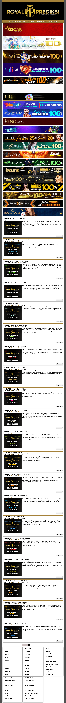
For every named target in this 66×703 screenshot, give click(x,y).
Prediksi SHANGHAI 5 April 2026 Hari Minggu (16, 559)
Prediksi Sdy (22, 603)
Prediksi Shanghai (26, 561)
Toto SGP (6, 693)
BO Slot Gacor (7, 683)
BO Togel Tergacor (49, 669)
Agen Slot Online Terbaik (10, 680)
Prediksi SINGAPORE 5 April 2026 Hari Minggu (16, 495)
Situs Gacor (47, 651)
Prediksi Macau (23, 369)
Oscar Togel (27, 654)
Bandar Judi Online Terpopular (51, 664)
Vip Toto (6, 674)
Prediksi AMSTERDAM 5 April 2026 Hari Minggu (17, 474)
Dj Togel (6, 651)
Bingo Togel (27, 657)
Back (23, 644)
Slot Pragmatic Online (9, 677)
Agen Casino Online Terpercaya (31, 693)
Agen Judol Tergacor (29, 698)
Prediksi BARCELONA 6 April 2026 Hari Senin (16, 218)
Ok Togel (6, 657)
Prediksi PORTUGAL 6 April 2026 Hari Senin (16, 261)
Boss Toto (27, 665)
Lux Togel (27, 660)
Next (43, 644)
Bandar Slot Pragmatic (50, 659)
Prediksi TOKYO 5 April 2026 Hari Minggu (15, 389)
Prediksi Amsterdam (24, 475)
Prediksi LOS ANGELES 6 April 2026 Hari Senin (16, 240)
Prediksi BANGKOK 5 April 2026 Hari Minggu (16, 517)
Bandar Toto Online (9, 688)
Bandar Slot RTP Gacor (30, 680)
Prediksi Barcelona (23, 220)
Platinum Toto (7, 671)
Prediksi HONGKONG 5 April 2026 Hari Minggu (16, 346)
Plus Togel (27, 671)
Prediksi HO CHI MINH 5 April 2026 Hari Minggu (17, 538)
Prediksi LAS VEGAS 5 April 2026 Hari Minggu (16, 453)
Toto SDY (6, 695)
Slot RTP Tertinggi (8, 701)
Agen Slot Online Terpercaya (51, 672)
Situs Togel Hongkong (29, 690)
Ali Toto (26, 663)
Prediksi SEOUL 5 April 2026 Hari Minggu (15, 623)
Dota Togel (7, 648)
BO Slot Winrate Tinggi (29, 685)
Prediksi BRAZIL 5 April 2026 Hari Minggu (15, 431)
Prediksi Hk (22, 347)
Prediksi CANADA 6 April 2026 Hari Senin (15, 282)
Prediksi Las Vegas (23, 454)
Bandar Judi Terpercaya (30, 695)
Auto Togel (7, 660)
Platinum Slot (28, 648)
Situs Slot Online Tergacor (50, 661)
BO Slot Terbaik (48, 656)
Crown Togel (27, 651)
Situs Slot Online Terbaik (30, 683)
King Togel (27, 674)
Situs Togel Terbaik (49, 666)
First (16, 644)
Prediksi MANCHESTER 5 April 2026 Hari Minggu (17, 581)
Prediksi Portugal (23, 262)
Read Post (59, 236)
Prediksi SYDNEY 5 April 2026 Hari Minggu (15, 602)
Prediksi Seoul (22, 624)
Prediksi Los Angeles (24, 241)
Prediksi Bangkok (23, 518)
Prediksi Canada (23, 283)
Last (50, 644)
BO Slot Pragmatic (49, 674)
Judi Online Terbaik (29, 701)
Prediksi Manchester (24, 582)
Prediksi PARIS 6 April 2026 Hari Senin (14, 304)
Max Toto (27, 668)
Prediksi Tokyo (22, 390)
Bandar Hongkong (28, 688)
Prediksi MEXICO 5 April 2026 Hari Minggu (15, 325)
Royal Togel (7, 668)
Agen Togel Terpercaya (50, 653)
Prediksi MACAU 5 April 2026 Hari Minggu (15, 368)
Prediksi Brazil (22, 433)
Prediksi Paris (22, 305)
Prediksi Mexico (23, 326)
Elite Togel (7, 665)
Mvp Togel (7, 663)
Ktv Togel (7, 654)
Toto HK (6, 690)
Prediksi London (23, 411)
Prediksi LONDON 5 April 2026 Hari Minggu (15, 410)
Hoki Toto (47, 648)
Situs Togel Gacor (8, 698)
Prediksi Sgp (22, 497)
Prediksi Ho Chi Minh (24, 539)
